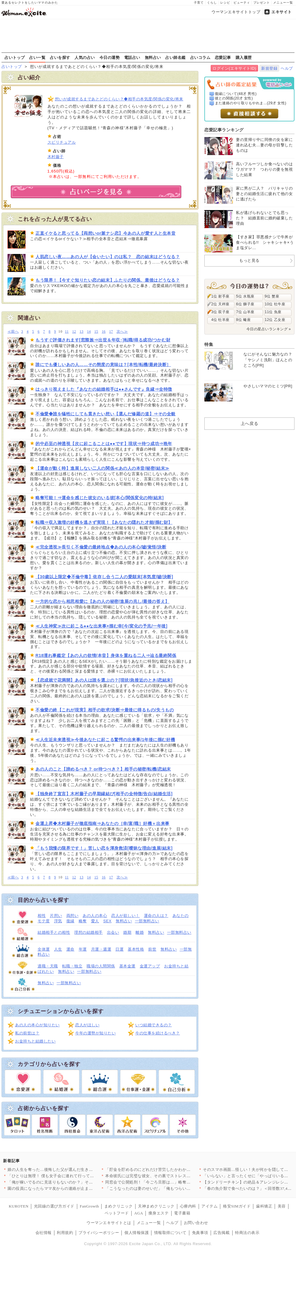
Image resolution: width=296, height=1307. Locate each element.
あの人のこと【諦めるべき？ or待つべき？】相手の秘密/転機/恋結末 (103, 769)
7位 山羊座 (245, 312)
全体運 (44, 949)
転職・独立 (72, 966)
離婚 (140, 932)
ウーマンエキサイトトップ (236, 12)
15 (96, 332)
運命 (70, 949)
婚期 (127, 932)
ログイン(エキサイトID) (234, 68)
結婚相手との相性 (54, 932)
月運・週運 (101, 949)
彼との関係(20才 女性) (234, 98)
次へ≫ (122, 332)
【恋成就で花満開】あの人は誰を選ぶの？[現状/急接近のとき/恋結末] (103, 680)
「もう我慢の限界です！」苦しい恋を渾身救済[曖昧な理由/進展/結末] (103, 848)
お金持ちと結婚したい (35, 1041)
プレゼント (261, 2)
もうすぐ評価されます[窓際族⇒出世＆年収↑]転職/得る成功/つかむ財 (102, 339)
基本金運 (127, 966)
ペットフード (117, 1213)
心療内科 (188, 1206)
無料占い (153, 57)
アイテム (209, 1206)
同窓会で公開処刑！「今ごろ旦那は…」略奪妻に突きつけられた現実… (170, 1182)
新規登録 (269, 68)
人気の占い (85, 57)
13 (82, 332)
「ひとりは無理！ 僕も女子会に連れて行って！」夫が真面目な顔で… (71, 1176)
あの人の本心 (95, 915)
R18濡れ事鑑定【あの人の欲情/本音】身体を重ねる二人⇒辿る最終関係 (105, 655)
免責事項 (200, 1232)
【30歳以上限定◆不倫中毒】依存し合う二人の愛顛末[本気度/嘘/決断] (104, 576)
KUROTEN (19, 1206)
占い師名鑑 (175, 57)
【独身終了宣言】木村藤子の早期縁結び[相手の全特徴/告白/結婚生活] (103, 793)
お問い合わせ (196, 1222)
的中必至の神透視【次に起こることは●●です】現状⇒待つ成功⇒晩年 (103, 443)
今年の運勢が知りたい (95, 1033)
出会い (113, 932)
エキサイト (281, 12)
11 (67, 332)
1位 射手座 (220, 296)
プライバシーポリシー (98, 1232)
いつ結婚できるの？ (153, 1025)
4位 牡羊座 (220, 320)
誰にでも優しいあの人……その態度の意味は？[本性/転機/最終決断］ (103, 364)
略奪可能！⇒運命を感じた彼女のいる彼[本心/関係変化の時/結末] (99, 497)
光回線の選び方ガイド (54, 1206)
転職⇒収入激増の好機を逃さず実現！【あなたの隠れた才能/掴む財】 (103, 522)
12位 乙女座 (275, 320)
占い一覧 (37, 57)
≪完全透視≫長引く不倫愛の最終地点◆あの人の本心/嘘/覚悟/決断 (100, 547)
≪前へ (13, 332)
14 (89, 332)
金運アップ (150, 966)
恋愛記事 (223, 57)
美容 (282, 1206)
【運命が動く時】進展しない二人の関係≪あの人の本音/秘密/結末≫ (102, 468)
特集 (208, 344)
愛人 (95, 921)
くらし (212, 2)
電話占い (132, 57)
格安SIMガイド (237, 1206)
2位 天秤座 (220, 304)
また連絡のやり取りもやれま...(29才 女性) (250, 103)
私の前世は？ (27, 1033)
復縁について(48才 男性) (236, 94)
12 (74, 332)
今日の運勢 (109, 57)
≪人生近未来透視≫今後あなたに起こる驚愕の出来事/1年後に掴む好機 (105, 739)
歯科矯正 (264, 1206)
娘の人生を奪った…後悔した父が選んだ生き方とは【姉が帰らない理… (73, 1169)
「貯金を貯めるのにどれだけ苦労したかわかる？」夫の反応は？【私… (170, 1169)
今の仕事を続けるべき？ (157, 1033)
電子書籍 (182, 1213)
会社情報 (43, 1232)
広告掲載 (221, 1232)
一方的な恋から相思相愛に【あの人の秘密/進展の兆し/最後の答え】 (102, 601)
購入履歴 (244, 57)
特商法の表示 (247, 1232)
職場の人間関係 (101, 966)
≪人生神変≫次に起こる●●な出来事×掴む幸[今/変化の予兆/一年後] (101, 626)
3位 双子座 (220, 312)
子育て (199, 2)
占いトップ (15, 57)
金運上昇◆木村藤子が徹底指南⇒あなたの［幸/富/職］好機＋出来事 (102, 823)
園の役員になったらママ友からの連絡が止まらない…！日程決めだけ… (73, 1188)
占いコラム (200, 57)
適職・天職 (48, 966)
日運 (119, 949)
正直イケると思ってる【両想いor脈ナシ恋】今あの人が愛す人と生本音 (105, 233)
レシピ (225, 2)
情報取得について (170, 1232)
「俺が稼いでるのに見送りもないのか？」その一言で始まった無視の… (73, 1182)
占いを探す (60, 57)
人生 (58, 949)
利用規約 (65, 1232)
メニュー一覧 (283, 2)
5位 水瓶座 (245, 296)
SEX (107, 921)
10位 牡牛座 (275, 304)
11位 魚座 (273, 312)
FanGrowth (89, 1206)
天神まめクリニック (156, 1206)
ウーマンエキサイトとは (109, 1222)
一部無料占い (147, 921)
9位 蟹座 (272, 296)
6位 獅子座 (245, 304)
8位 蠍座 (243, 320)
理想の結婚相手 (88, 932)
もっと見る (249, 260)
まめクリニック (118, 1206)
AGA (138, 1213)
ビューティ (241, 2)
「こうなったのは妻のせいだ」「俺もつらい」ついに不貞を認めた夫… (170, 1188)
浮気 (58, 921)
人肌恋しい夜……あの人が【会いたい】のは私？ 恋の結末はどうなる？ (107, 256)
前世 (152, 949)
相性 (42, 915)
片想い (56, 915)
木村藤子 (55, 156)
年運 (83, 949)
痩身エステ (158, 1213)
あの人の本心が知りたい (37, 1025)
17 (111, 332)
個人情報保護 (136, 1232)
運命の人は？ (156, 915)
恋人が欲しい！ (125, 915)
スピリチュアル (61, 142)
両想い (72, 915)
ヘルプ (287, 68)
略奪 (83, 921)
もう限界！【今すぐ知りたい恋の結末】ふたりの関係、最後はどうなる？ (107, 280)
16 (104, 332)
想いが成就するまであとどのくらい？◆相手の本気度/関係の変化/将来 (119, 99)
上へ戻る (249, 423)
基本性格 (136, 949)
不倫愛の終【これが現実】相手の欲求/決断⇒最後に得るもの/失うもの (104, 709)
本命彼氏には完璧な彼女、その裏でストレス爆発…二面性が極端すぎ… (170, 1176)
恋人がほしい (87, 1025)
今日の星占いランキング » (268, 329)
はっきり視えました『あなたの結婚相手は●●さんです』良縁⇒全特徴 (103, 389)
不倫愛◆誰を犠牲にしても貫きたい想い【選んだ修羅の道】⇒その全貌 (105, 413)
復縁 (70, 921)
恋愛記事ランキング (224, 129)
